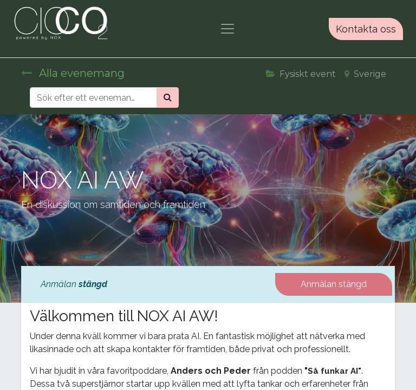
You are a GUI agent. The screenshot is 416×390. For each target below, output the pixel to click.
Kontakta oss (366, 29)
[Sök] (168, 97)
